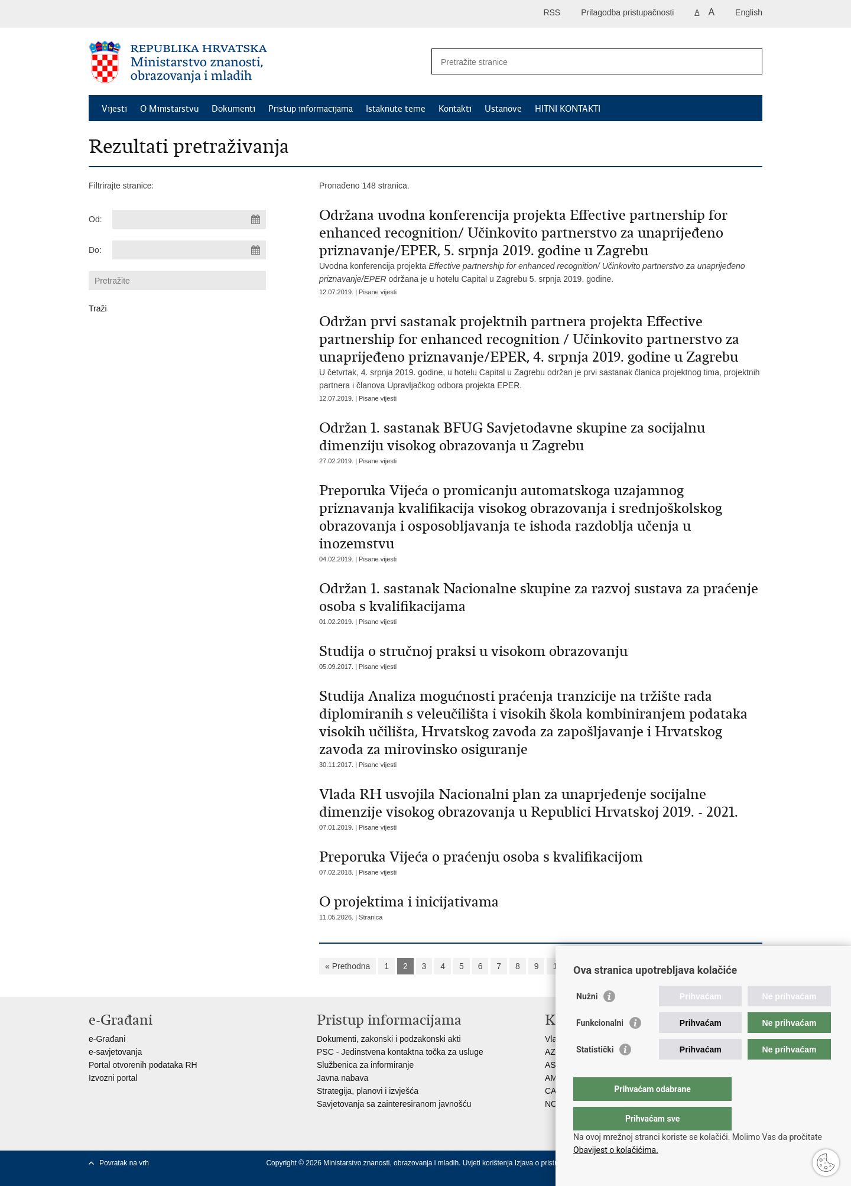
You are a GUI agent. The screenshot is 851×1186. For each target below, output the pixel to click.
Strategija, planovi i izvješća (367, 1091)
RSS (551, 12)
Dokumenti (233, 108)
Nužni (586, 1020)
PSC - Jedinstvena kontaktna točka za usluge (400, 1052)
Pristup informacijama (310, 108)
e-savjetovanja (115, 1052)
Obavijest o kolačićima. (615, 1150)
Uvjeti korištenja (489, 1163)
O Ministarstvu (169, 108)
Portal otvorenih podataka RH (143, 1065)
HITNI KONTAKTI (567, 108)
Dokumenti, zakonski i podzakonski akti (389, 1039)
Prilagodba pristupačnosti (627, 12)
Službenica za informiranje (365, 1065)
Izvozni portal (113, 1078)
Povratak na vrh (124, 1163)
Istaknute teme (396, 108)
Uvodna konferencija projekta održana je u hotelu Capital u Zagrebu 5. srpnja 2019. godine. (540, 245)
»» (633, 966)
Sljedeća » (595, 966)
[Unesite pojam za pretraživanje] (584, 62)
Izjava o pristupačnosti (550, 1163)
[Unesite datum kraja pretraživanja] (189, 250)
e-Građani (107, 1039)
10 (557, 966)
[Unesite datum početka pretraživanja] (189, 219)
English (748, 12)
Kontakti (455, 108)
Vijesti (114, 108)
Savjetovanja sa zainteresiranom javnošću (394, 1104)
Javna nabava (342, 1078)
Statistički (594, 1073)
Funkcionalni (599, 1046)
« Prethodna (347, 966)
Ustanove (503, 108)
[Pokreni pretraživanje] (749, 61)
